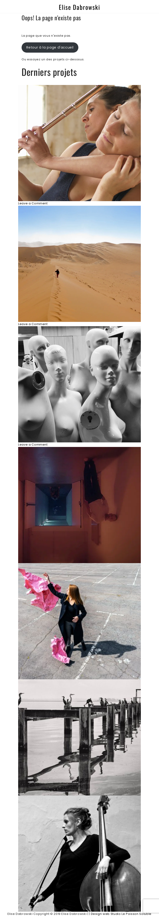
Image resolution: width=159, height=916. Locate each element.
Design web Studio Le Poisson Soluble (121, 914)
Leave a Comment (33, 203)
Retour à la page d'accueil (49, 47)
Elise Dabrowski (79, 7)
